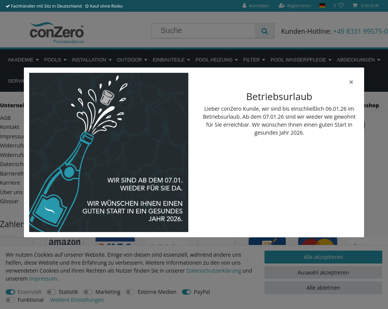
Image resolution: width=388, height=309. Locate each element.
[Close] (351, 82)
